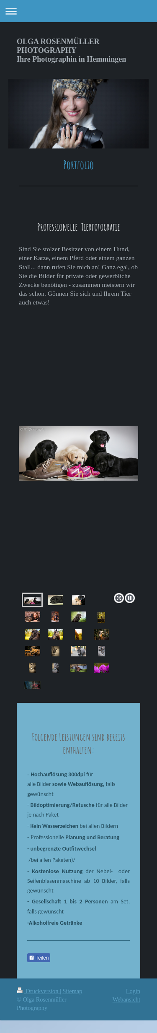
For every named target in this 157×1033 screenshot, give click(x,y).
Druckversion (38, 991)
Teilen (39, 958)
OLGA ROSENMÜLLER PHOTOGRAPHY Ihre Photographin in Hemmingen (71, 50)
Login (133, 991)
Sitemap (72, 991)
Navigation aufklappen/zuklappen (78, 11)
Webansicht (126, 999)
